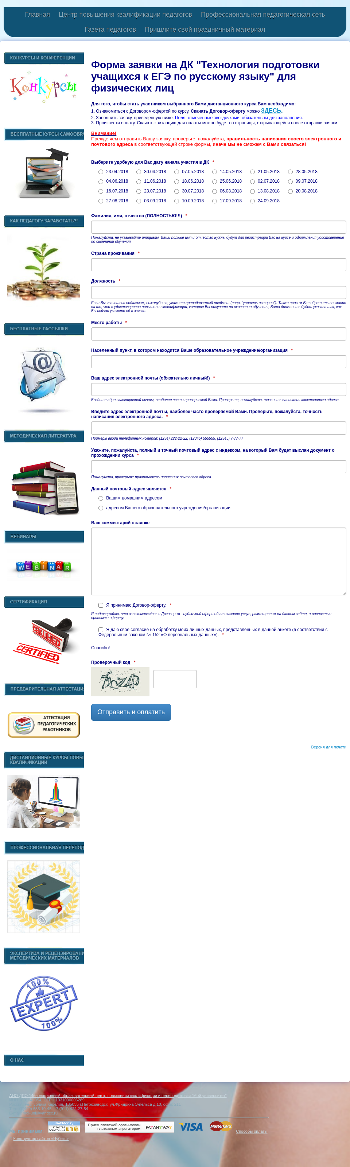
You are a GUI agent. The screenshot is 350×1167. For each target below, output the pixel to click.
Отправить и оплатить (131, 712)
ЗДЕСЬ (271, 111)
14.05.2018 (227, 171)
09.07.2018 (303, 181)
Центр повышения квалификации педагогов (125, 14)
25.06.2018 (227, 181)
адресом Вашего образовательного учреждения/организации (164, 507)
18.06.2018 (189, 181)
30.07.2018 (189, 191)
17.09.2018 (227, 200)
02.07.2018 (265, 181)
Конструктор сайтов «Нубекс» (41, 1138)
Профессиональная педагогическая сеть (263, 14)
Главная (37, 14)
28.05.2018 (303, 171)
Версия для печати (328, 747)
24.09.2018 (265, 200)
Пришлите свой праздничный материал (205, 29)
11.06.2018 (151, 181)
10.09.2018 (189, 200)
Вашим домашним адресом (130, 498)
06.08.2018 (227, 191)
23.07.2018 (151, 191)
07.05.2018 (189, 171)
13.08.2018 (265, 191)
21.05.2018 (265, 171)
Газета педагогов (110, 29)
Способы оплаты (251, 1131)
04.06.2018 (113, 181)
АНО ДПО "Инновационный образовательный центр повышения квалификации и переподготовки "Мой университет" (117, 1095)
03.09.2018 (151, 200)
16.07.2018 (113, 191)
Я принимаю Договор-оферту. (135, 605)
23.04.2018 (113, 171)
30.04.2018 (151, 171)
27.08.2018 (113, 200)
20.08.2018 (303, 191)
